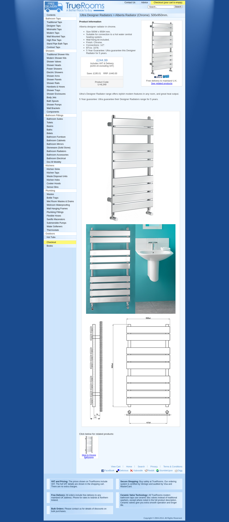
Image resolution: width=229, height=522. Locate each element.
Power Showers (54, 69)
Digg (180, 470)
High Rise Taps (54, 40)
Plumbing (50, 190)
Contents (51, 15)
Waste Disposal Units (57, 176)
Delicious (124, 470)
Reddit (151, 470)
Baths (49, 129)
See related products (161, 83)
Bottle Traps (52, 198)
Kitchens (50, 165)
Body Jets (51, 97)
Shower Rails (53, 83)
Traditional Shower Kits (58, 54)
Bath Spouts (53, 101)
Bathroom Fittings (54, 115)
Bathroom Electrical (56, 158)
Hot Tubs (51, 237)
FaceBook (109, 470)
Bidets (50, 133)
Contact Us (130, 2)
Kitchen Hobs (53, 180)
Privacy (154, 466)
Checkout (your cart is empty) (168, 2)
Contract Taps (53, 47)
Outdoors (50, 233)
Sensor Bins (53, 187)
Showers (50, 51)
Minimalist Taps (54, 29)
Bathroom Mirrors (55, 144)
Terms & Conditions (172, 466)
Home (129, 466)
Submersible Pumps (56, 223)
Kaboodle (138, 470)
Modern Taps (53, 33)
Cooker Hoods (54, 183)
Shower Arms (53, 76)
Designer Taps (54, 26)
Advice (144, 2)
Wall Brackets (53, 108)
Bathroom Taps (53, 18)
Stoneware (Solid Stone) (58, 147)
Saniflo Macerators (56, 219)
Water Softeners (54, 226)
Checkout (51, 242)
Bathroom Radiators (56, 151)
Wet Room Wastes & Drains (60, 201)
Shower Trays (53, 90)
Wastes (50, 194)
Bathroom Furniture (56, 137)
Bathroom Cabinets (56, 140)
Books (50, 246)
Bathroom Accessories (58, 155)
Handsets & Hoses (56, 86)
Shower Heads (54, 65)
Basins (50, 126)
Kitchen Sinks (53, 169)
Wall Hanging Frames (57, 208)
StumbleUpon (166, 470)
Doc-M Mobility (54, 162)
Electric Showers (55, 72)
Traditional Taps (54, 22)
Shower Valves (54, 61)
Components (53, 112)
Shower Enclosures (56, 94)
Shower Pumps (54, 104)
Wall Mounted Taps (56, 36)
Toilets (50, 122)
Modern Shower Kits (56, 58)
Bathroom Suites (55, 119)
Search (141, 466)
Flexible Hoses (54, 215)
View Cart (116, 466)
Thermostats (53, 230)
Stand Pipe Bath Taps (57, 43)
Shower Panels (54, 79)
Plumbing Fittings (55, 212)
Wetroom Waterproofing (58, 205)
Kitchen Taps (53, 172)
